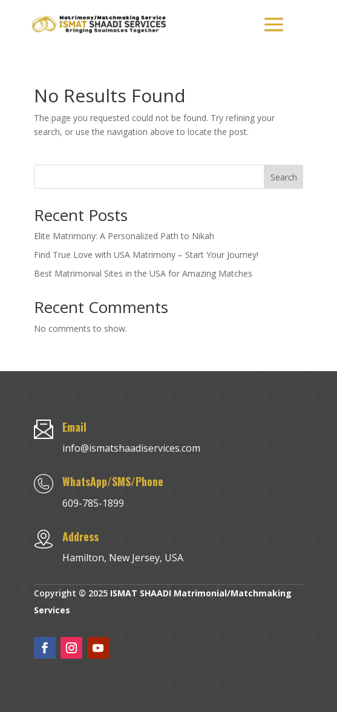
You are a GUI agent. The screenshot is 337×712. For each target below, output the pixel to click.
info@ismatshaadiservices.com (131, 448)
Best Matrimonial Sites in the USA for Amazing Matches (143, 273)
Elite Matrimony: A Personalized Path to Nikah (124, 236)
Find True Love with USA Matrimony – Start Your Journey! (146, 254)
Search (283, 177)
